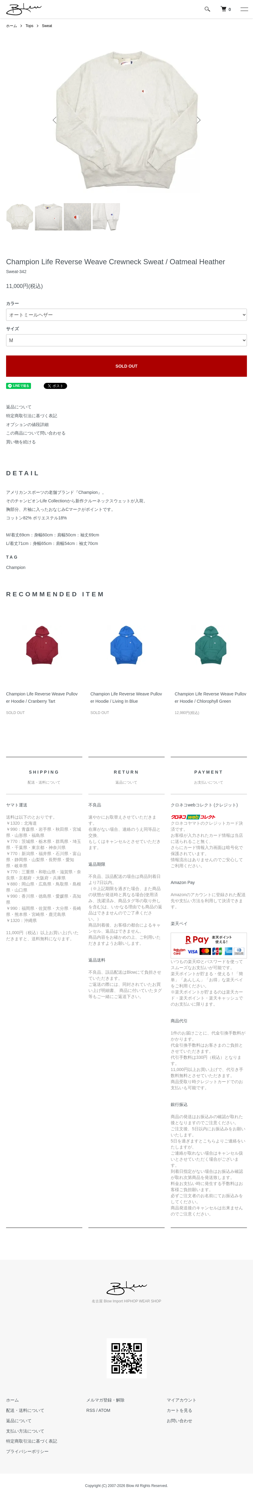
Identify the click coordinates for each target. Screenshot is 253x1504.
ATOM (104, 1410)
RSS (90, 1410)
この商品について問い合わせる (36, 433)
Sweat (47, 26)
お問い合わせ (179, 1420)
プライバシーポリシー (27, 1451)
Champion (16, 567)
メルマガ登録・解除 (105, 1400)
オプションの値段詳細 (27, 424)
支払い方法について (25, 1431)
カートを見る (179, 1410)
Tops (29, 26)
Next (198, 120)
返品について (19, 406)
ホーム (11, 26)
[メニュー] (244, 9)
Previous (55, 120)
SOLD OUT (126, 366)
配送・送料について (25, 1410)
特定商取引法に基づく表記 (31, 415)
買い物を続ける (21, 441)
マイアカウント (182, 1400)
